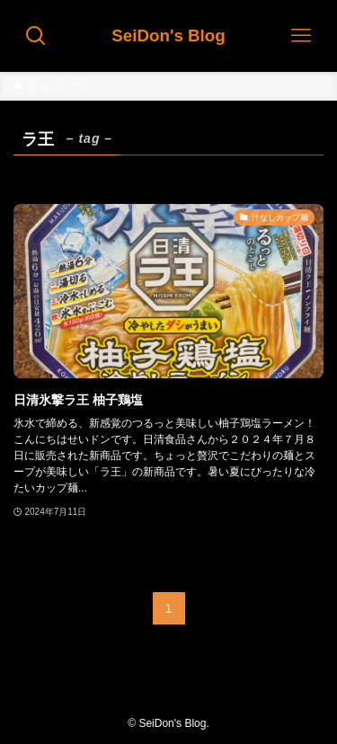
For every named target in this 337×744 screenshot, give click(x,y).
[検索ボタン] (36, 36)
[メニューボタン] (301, 36)
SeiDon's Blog (168, 36)
